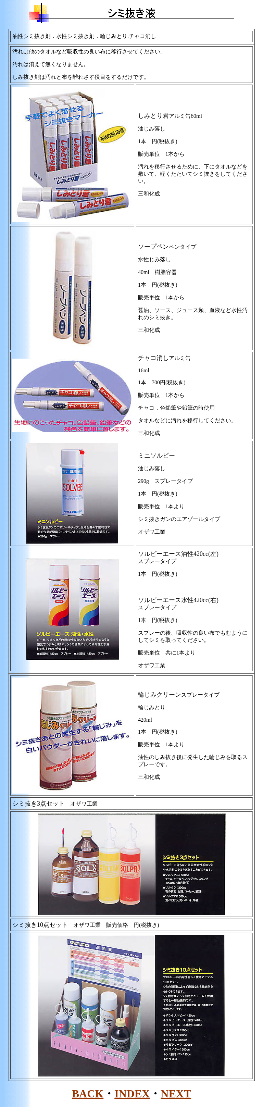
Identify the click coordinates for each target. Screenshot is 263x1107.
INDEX (132, 1093)
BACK (87, 1093)
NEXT (176, 1093)
